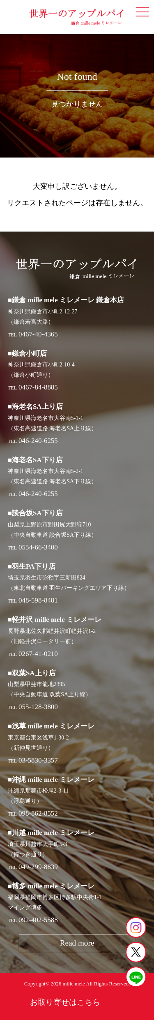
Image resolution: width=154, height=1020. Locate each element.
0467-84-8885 (38, 387)
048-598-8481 (38, 600)
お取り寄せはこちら (65, 1002)
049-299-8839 (38, 867)
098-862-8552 (38, 813)
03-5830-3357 (38, 760)
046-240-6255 (38, 441)
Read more (77, 943)
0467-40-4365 (38, 334)
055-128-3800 (38, 707)
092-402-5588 (38, 920)
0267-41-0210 (38, 654)
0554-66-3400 (38, 547)
